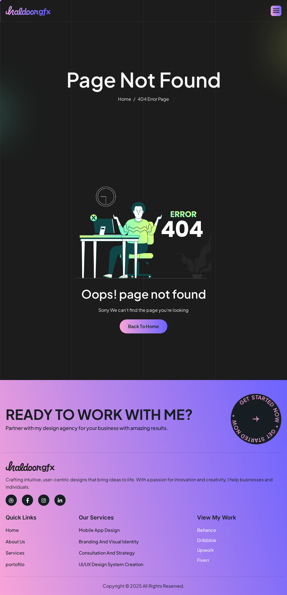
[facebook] (27, 500)
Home (12, 530)
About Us (15, 541)
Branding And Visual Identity (109, 541)
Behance (206, 530)
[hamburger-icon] (276, 11)
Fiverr (203, 560)
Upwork (205, 550)
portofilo (15, 564)
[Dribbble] (11, 500)
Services (15, 553)
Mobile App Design (99, 530)
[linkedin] (60, 500)
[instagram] (43, 500)
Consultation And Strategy (107, 553)
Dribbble (206, 540)
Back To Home (143, 326)
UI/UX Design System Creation (111, 564)
